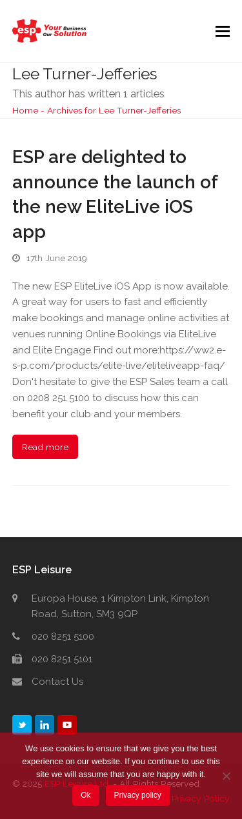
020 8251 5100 (63, 636)
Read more (45, 447)
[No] (225, 775)
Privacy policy (137, 795)
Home (25, 110)
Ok (85, 795)
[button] (223, 31)
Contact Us (57, 681)
